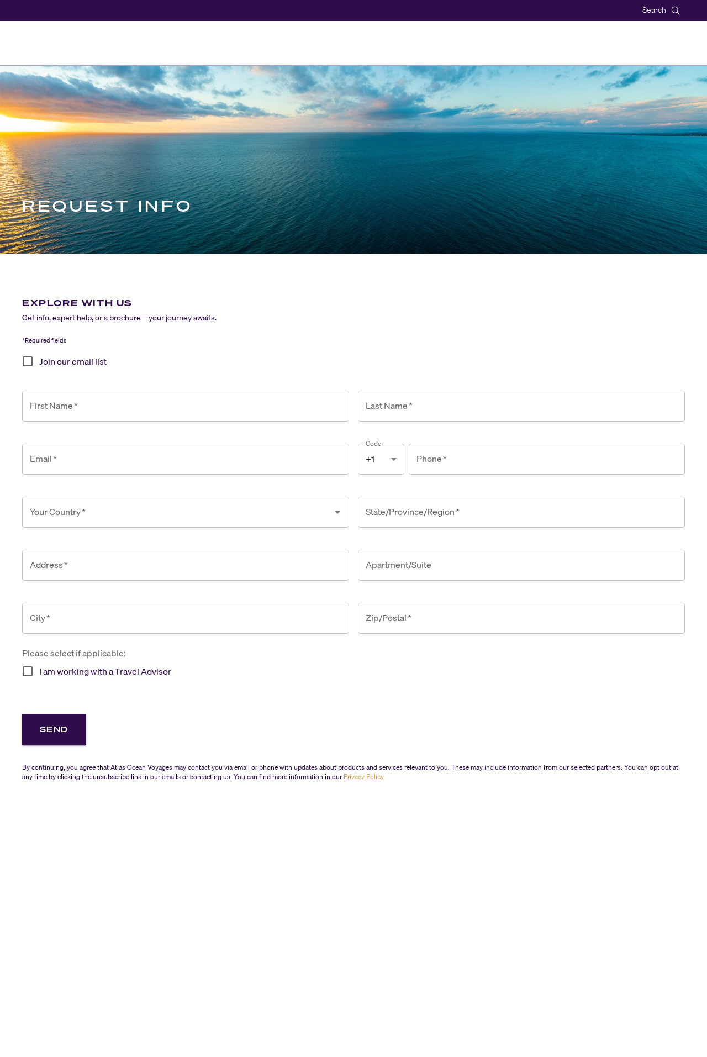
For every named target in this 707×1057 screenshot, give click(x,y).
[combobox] (177, 512)
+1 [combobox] (370, 459)
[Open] (337, 512)
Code (374, 443)
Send (54, 729)
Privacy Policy (364, 776)
